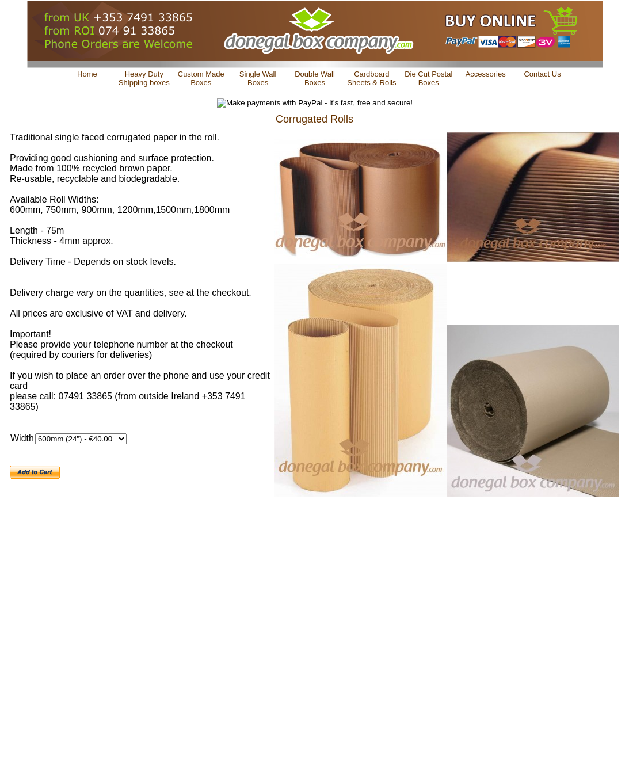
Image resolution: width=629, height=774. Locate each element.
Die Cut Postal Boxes (428, 78)
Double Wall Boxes (315, 78)
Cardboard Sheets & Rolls (371, 78)
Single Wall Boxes (258, 78)
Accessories (486, 74)
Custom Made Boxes (201, 78)
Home (87, 74)
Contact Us (542, 74)
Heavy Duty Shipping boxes (144, 78)
